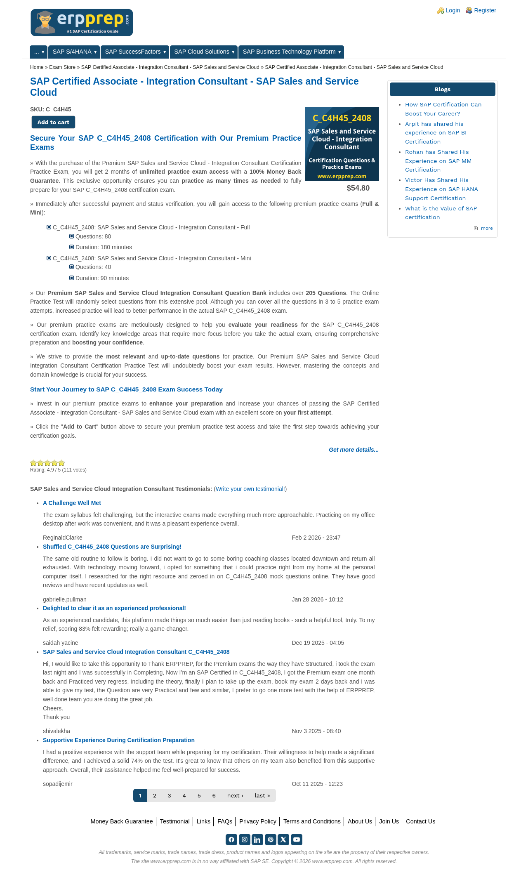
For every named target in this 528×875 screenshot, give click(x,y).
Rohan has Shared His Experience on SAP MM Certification (438, 161)
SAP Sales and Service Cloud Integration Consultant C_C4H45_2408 (136, 652)
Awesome (61, 463)
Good (47, 463)
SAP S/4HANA (72, 51)
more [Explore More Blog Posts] (487, 228)
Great (54, 463)
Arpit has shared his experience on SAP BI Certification (436, 132)
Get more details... (354, 449)
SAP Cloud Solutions (201, 51)
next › (235, 795)
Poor (33, 463)
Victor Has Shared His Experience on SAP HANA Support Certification (441, 189)
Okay (40, 463)
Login (453, 10)
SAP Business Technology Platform (289, 51)
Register (485, 10)
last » (262, 795)
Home (37, 67)
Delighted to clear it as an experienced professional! (114, 608)
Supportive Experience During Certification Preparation (119, 740)
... (36, 51)
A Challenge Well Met (72, 503)
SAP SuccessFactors (133, 51)
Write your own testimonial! (250, 489)
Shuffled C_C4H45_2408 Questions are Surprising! (112, 546)
